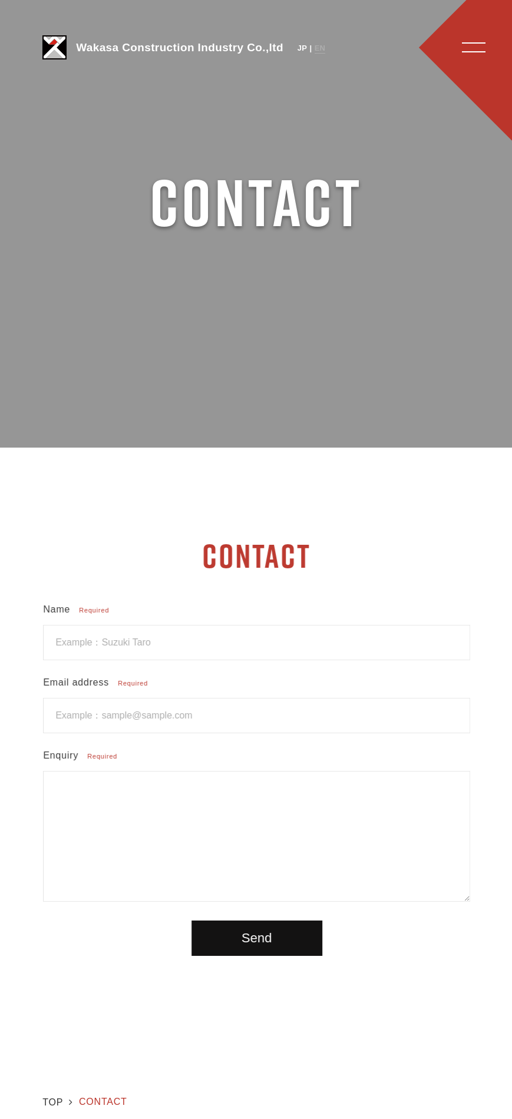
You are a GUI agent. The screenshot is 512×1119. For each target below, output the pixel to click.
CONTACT (103, 1102)
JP (302, 48)
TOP (52, 1102)
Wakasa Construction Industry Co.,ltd (162, 47)
